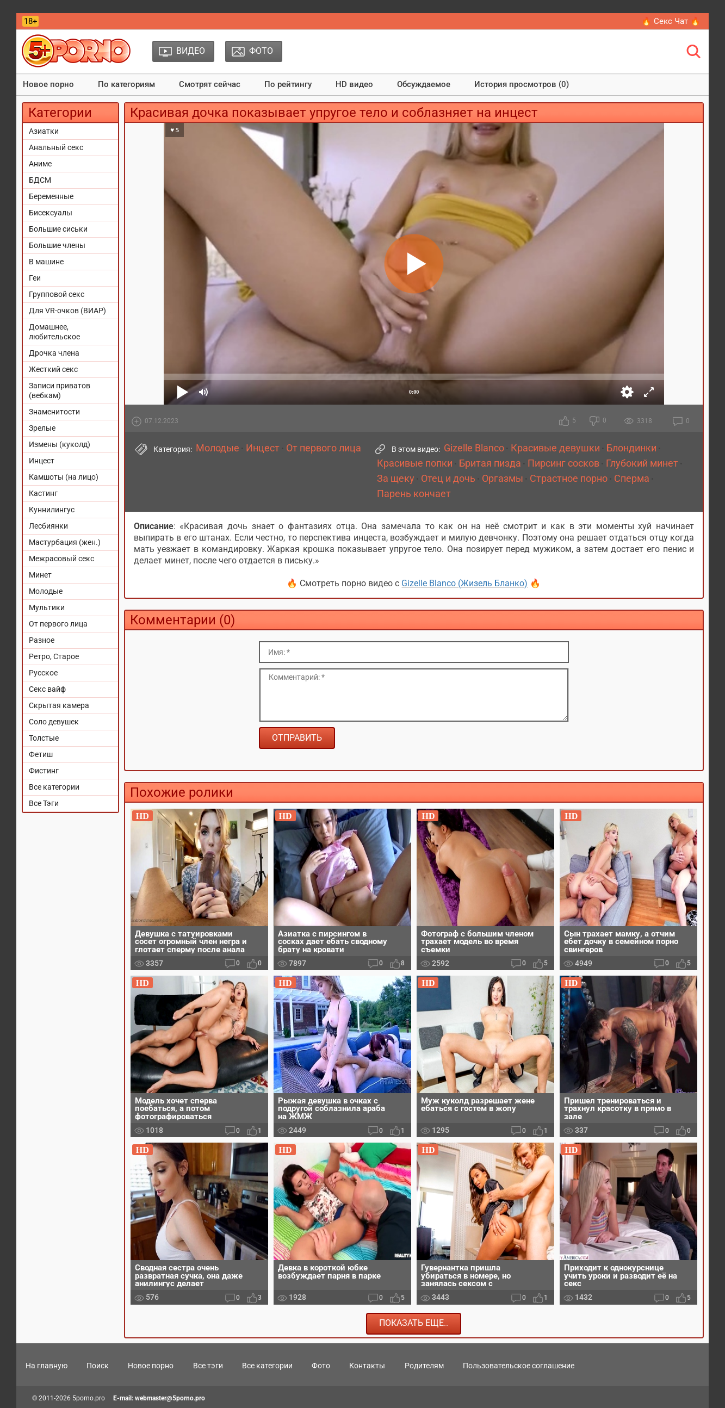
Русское (43, 672)
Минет (40, 574)
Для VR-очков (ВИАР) (67, 310)
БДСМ (40, 180)
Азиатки (44, 131)
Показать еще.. (413, 1323)
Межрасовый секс (61, 558)
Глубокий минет (642, 463)
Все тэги (208, 1365)
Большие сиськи (58, 229)
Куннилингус (52, 509)
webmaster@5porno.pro (170, 1398)
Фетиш (41, 754)
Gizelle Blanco (474, 448)
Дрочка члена (54, 353)
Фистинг (44, 770)
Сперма (631, 478)
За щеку (395, 478)
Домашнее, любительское (54, 331)
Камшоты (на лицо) (63, 477)
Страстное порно (569, 478)
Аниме (40, 163)
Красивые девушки (555, 448)
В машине (46, 261)
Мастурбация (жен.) (65, 542)
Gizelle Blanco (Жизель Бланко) (464, 583)
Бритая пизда (490, 463)
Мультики (47, 607)
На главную (46, 1365)
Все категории (54, 787)
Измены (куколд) (59, 444)
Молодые (46, 591)
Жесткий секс (53, 369)
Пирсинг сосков (563, 463)
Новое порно (48, 84)
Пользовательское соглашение (518, 1365)
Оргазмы (502, 478)
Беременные (51, 196)
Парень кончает (414, 493)
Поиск (97, 1365)
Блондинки (631, 448)
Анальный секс (56, 147)
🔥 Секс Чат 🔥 (671, 21)
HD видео (354, 84)
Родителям (424, 1365)
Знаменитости (54, 411)
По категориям (126, 84)
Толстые (44, 738)
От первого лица (58, 623)
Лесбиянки (48, 526)
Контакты (367, 1365)
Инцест (41, 460)
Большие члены (57, 245)
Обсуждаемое (423, 84)
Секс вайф (47, 689)
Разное (41, 640)
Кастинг (43, 493)
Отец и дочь (448, 478)
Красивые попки (415, 463)
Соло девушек (54, 721)
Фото (321, 1365)
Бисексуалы (50, 212)
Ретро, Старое (54, 656)
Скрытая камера (59, 705)
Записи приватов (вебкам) (59, 390)
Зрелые (42, 428)
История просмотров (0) (521, 84)
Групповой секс (56, 294)
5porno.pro (88, 1398)
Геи (35, 278)
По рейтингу (288, 84)
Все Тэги (44, 803)
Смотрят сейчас (209, 84)
